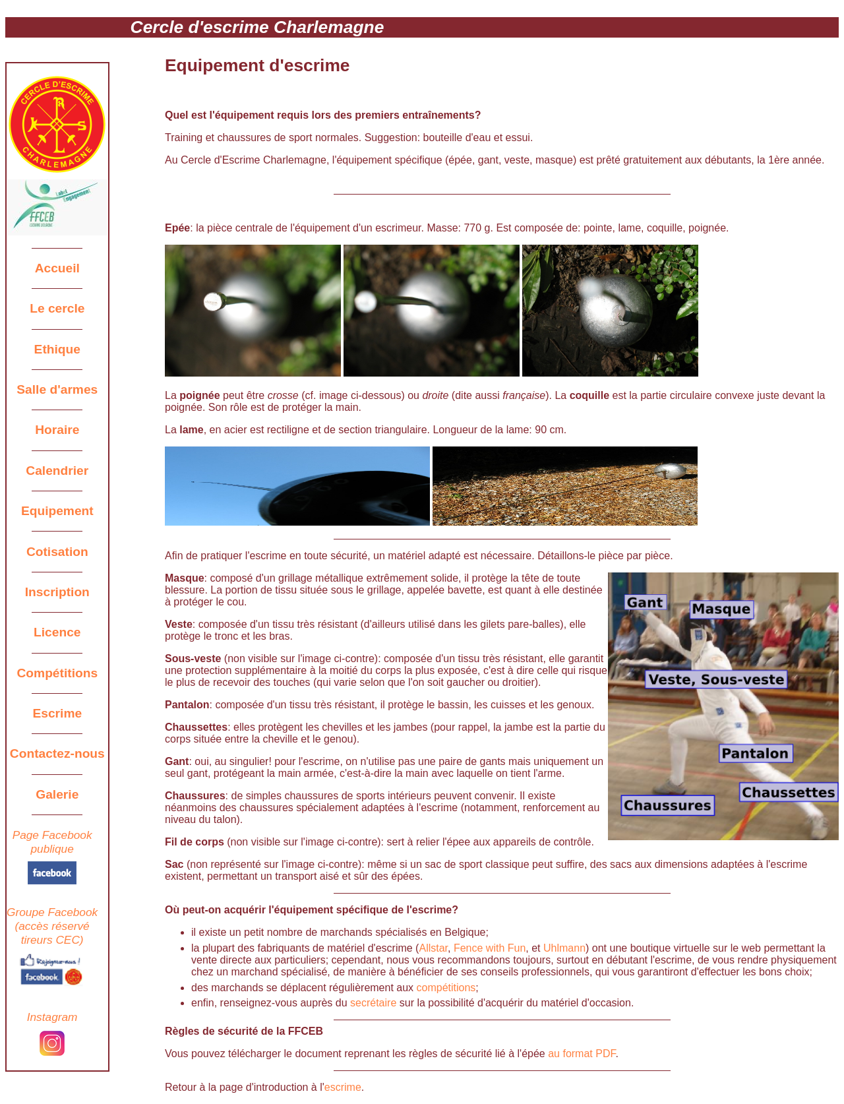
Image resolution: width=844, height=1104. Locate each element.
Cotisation (57, 552)
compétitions (446, 987)
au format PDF (581, 1053)
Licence (57, 632)
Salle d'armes (57, 389)
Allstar (433, 948)
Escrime (57, 713)
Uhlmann (564, 948)
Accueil (57, 268)
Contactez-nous (57, 753)
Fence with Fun (490, 948)
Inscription (57, 592)
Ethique (57, 349)
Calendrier (57, 470)
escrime (342, 1087)
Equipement (57, 511)
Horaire (57, 430)
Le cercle (57, 308)
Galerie (57, 794)
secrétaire (373, 1002)
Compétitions (57, 673)
